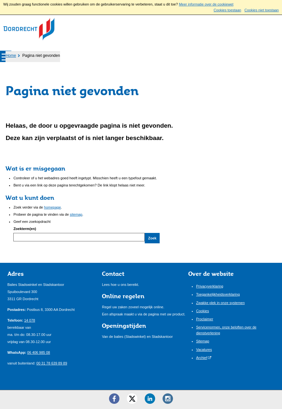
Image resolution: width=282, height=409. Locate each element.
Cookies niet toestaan (261, 10)
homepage (52, 207)
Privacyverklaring (209, 286)
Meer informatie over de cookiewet (206, 4)
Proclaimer (204, 319)
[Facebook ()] (114, 398)
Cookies (202, 311)
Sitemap (202, 341)
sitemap (76, 214)
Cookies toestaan (227, 10)
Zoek (152, 238)
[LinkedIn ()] (150, 398)
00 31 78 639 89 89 (51, 363)
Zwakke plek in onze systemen (220, 303)
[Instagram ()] (168, 398)
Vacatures (204, 349)
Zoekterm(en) (24, 229)
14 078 (29, 320)
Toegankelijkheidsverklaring (218, 294)
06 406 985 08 (38, 352)
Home (11, 55)
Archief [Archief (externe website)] (201, 358)
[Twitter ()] (132, 398)
